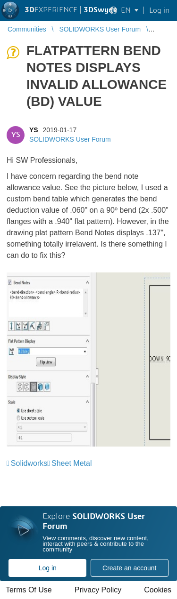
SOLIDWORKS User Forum (70, 139)
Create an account (129, 568)
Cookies (157, 590)
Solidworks (29, 463)
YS (33, 130)
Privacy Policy (98, 590)
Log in (48, 568)
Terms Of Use (29, 590)
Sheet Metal (71, 463)
